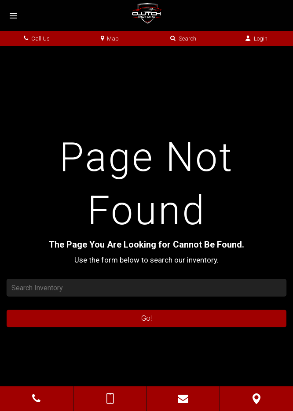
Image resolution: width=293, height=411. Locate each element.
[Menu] (13, 16)
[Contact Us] (183, 398)
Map (110, 38)
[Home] (146, 13)
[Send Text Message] (109, 398)
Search (183, 38)
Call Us (37, 38)
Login (256, 38)
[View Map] (256, 398)
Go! (146, 318)
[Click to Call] (36, 398)
